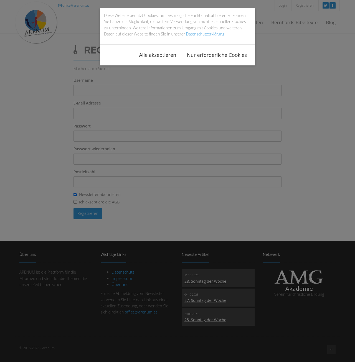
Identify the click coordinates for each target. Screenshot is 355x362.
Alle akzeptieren (157, 55)
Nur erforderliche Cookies (217, 55)
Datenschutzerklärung (205, 34)
